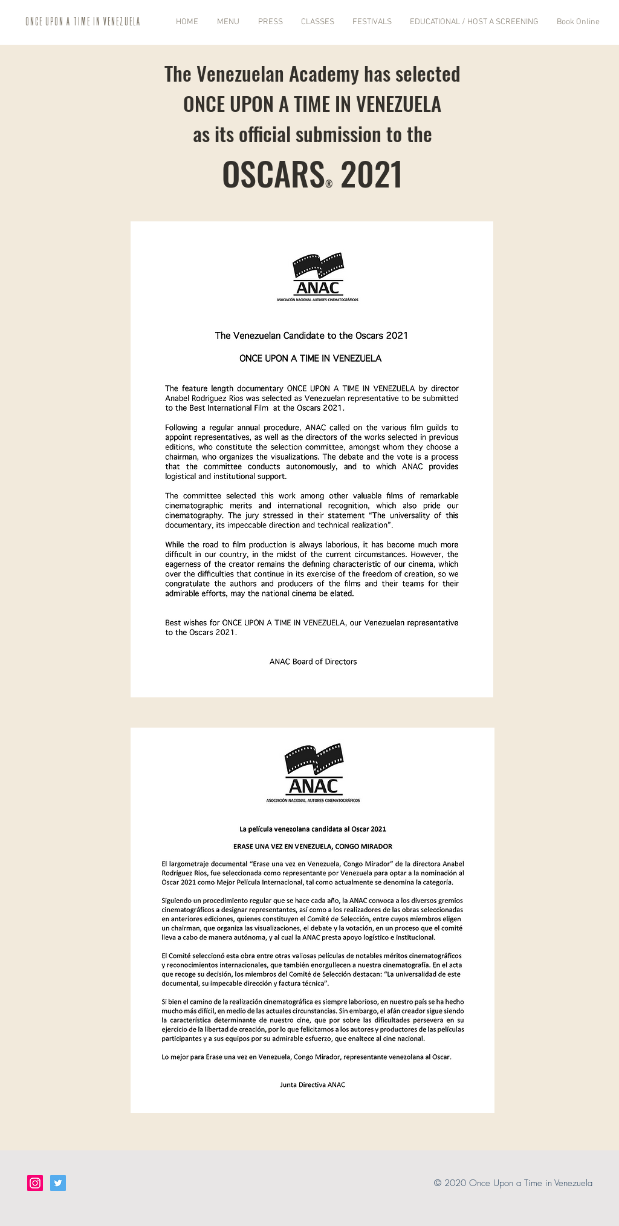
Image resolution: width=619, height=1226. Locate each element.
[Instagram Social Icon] (35, 1183)
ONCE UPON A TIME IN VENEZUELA (83, 21)
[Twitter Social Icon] (58, 1183)
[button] (224, 22)
